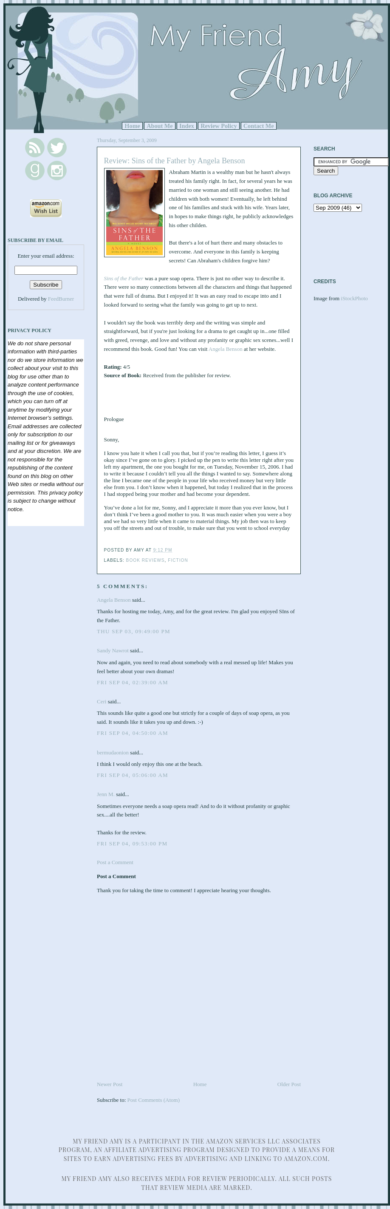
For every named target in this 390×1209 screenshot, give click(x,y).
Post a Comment (115, 862)
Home (132, 125)
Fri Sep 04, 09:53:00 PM (132, 843)
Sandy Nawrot (113, 650)
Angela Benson (226, 349)
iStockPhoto (354, 298)
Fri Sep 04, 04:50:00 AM (132, 733)
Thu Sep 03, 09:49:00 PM (133, 631)
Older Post (289, 1084)
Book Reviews (145, 560)
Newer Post (109, 1084)
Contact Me (258, 125)
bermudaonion (113, 752)
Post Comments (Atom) (153, 1100)
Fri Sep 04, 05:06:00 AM (132, 775)
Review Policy (219, 125)
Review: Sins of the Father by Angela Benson (174, 160)
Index (186, 125)
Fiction (178, 560)
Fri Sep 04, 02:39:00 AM (132, 682)
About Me (160, 125)
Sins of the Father (124, 278)
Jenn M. (106, 794)
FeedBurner (61, 299)
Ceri (101, 701)
